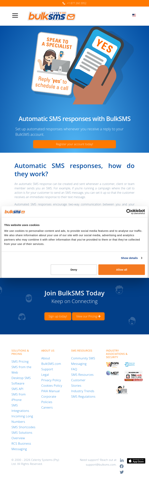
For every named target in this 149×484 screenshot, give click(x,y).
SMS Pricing (20, 361)
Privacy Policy (51, 380)
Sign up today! (58, 316)
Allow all (121, 269)
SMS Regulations (83, 396)
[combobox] (135, 16)
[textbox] (135, 15)
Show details (129, 257)
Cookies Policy (51, 385)
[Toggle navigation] (16, 16)
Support (47, 369)
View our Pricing (88, 316)
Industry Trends (82, 391)
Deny (74, 269)
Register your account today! (74, 144)
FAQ (74, 369)
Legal (45, 374)
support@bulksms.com (101, 464)
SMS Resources (82, 374)
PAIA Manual (50, 391)
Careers (47, 407)
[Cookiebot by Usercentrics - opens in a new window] (129, 211)
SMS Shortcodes (23, 427)
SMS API (17, 389)
